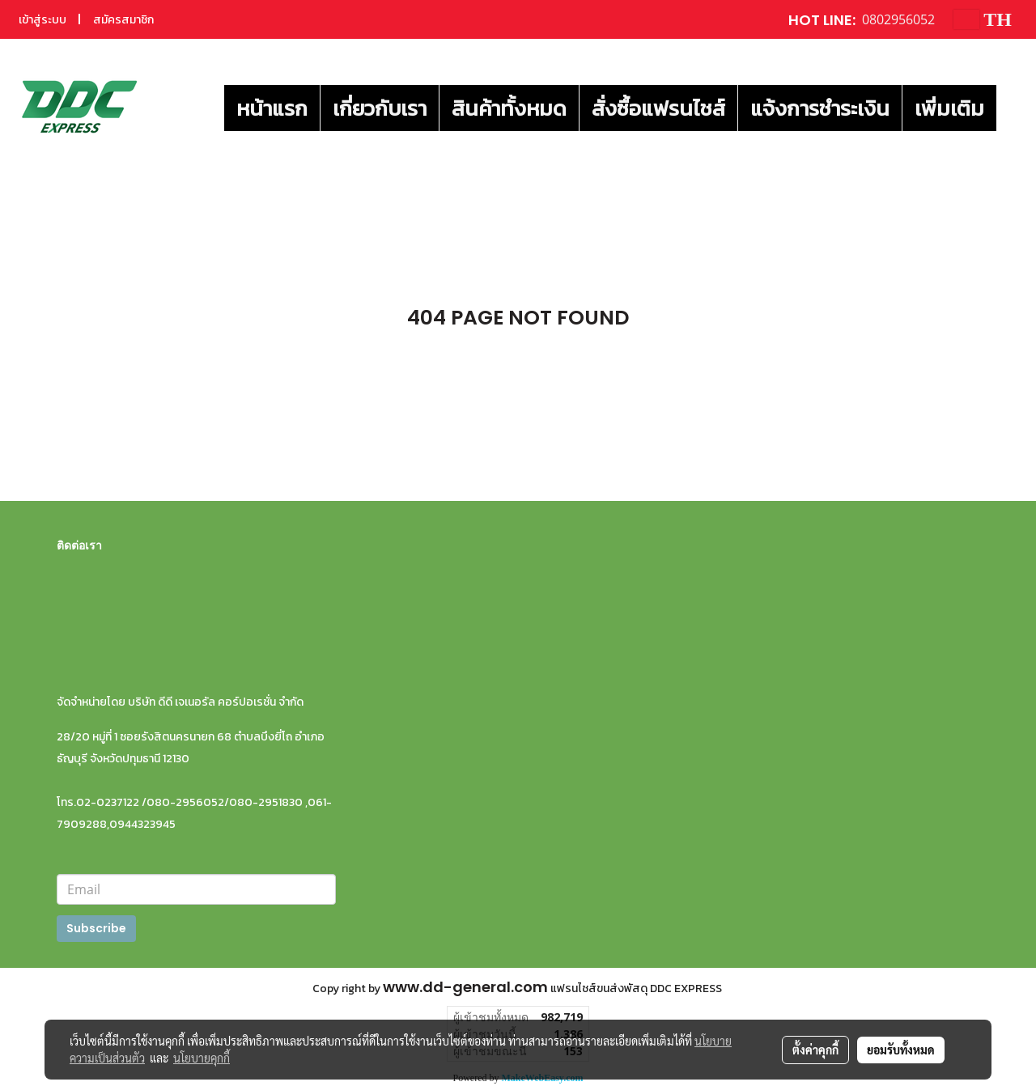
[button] (1010, 107)
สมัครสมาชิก (123, 19)
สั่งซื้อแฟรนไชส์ (658, 108)
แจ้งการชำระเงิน (820, 108)
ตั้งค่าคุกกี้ (815, 1049)
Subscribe (96, 928)
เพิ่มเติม (949, 108)
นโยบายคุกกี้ (201, 1057)
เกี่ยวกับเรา (380, 108)
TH (982, 19)
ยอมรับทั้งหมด (901, 1049)
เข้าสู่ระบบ (42, 19)
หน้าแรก (272, 108)
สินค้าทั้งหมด (509, 108)
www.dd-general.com (465, 987)
